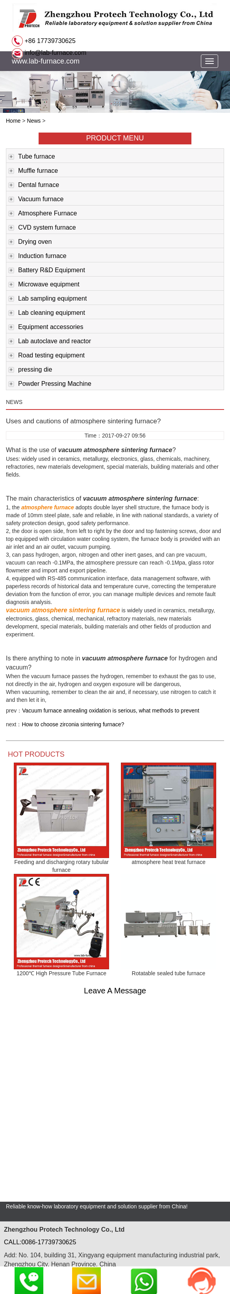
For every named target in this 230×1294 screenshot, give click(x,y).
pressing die (30, 370)
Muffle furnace (33, 171)
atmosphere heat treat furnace (169, 862)
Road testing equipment (46, 356)
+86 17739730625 (49, 40)
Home (13, 121)
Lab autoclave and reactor (49, 342)
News (34, 121)
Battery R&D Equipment (46, 271)
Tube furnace (31, 157)
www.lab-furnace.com (46, 61)
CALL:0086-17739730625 (40, 1242)
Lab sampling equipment (47, 299)
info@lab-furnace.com (54, 52)
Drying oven (30, 242)
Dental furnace (33, 185)
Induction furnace (37, 256)
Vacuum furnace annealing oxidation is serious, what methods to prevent (110, 710)
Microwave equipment (44, 285)
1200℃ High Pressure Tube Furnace (61, 973)
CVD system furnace (42, 228)
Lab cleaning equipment (46, 313)
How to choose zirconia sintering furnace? (73, 724)
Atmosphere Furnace (42, 214)
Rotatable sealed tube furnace (169, 973)
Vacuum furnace (35, 200)
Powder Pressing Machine (49, 384)
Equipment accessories (45, 327)
